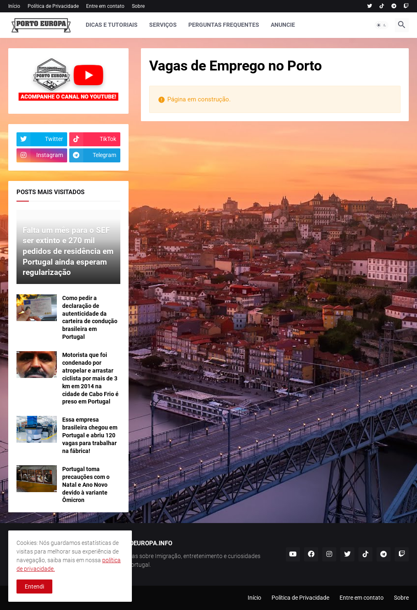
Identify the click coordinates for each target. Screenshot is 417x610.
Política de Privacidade (53, 6)
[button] (382, 25)
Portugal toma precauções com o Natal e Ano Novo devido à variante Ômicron (86, 485)
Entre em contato (105, 6)
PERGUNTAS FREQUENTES (223, 24)
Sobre (138, 6)
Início (14, 6)
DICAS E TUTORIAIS (112, 24)
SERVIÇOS (163, 24)
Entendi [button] (34, 586)
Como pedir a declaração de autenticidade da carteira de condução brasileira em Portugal (89, 317)
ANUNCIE (283, 24)
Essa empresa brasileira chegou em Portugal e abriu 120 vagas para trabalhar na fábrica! (89, 435)
